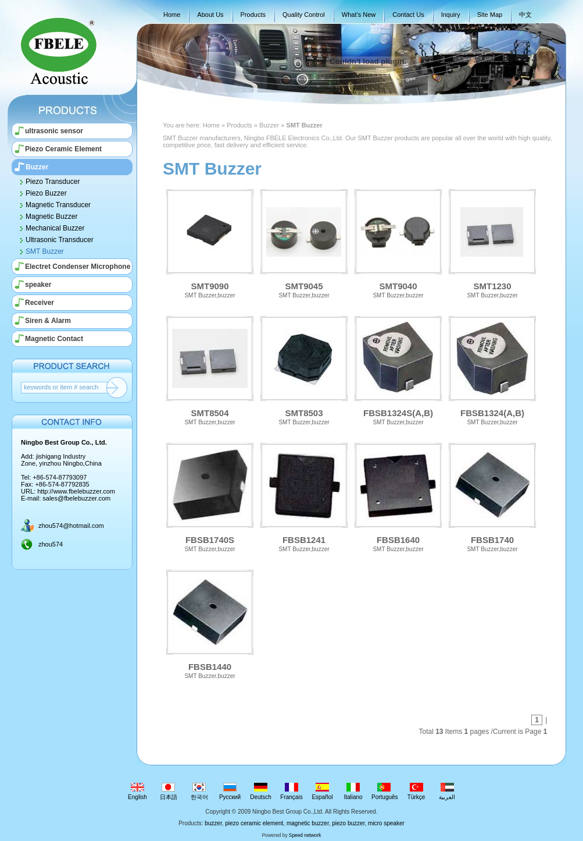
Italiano (353, 791)
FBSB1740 (492, 496)
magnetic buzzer (308, 823)
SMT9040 (398, 242)
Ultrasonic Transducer (60, 240)
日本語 (168, 791)
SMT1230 (492, 242)
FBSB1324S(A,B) (398, 369)
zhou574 (50, 544)
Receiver (39, 303)
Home (171, 14)
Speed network (305, 835)
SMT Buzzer (45, 251)
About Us (210, 14)
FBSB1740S (210, 496)
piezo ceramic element (254, 823)
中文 (525, 14)
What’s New (358, 14)
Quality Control (303, 14)
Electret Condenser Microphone (77, 266)
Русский (229, 791)
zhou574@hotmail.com (71, 525)
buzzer (213, 823)
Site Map (489, 14)
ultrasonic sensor (54, 131)
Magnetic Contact (54, 339)
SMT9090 (210, 242)
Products (253, 14)
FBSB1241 (304, 496)
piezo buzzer (348, 823)
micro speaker (386, 823)
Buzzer (37, 167)
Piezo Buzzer (46, 193)
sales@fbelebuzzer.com (76, 498)
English (137, 791)
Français (291, 791)
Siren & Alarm (48, 321)
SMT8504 (210, 369)
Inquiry (450, 14)
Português (384, 791)
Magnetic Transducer (58, 205)
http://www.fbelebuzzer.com (76, 491)
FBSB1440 (210, 623)
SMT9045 (304, 242)
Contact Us (408, 14)
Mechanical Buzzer (55, 228)
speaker (38, 285)
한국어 (199, 791)
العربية (447, 791)
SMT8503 (304, 369)
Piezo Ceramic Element (63, 149)
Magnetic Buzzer (51, 216)
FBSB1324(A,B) (492, 369)
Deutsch (260, 791)
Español (322, 791)
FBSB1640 (398, 496)
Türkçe (416, 791)
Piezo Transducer (53, 182)
